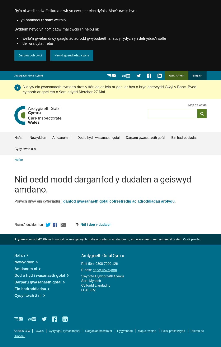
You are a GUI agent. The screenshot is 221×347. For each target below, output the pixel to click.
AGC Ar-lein (178, 77)
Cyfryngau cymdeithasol (65, 331)
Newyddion (38, 137)
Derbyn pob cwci (30, 55)
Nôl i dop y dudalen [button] (96, 224)
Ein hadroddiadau (184, 137)
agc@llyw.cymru (105, 270)
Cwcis (39, 331)
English (197, 75)
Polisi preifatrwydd (173, 331)
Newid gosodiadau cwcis (72, 55)
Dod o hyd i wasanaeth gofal (98, 137)
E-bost (63, 225)
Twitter (48, 225)
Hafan (18, 137)
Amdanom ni (61, 137)
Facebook (55, 225)
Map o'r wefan (197, 105)
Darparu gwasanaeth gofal (145, 137)
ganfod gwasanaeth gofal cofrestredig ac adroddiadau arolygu (119, 201)
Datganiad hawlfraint (98, 331)
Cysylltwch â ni (25, 149)
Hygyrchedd (125, 331)
